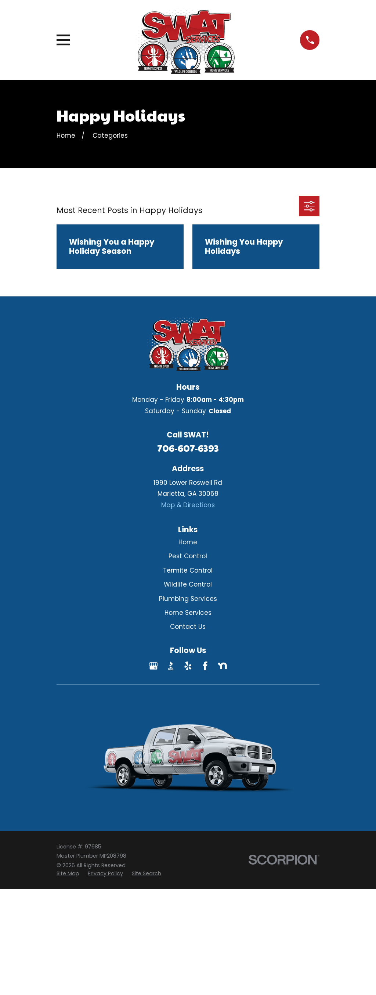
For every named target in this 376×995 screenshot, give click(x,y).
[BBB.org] (170, 665)
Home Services (188, 612)
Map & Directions (188, 505)
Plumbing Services (188, 598)
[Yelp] (188, 665)
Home (187, 542)
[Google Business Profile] (153, 665)
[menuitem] (68, 873)
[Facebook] (205, 665)
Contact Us (188, 626)
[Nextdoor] (222, 665)
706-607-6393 (188, 447)
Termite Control (188, 570)
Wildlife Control (188, 584)
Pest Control (188, 556)
